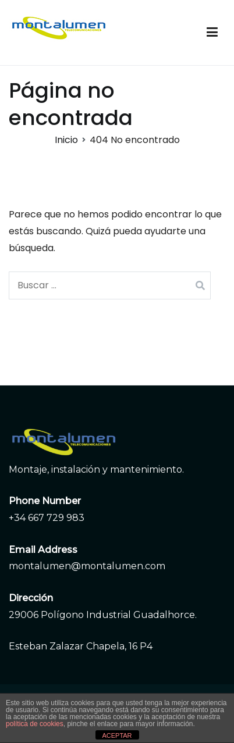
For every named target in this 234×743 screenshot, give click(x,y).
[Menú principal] (212, 32)
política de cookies (34, 724)
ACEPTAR (117, 735)
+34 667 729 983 (46, 517)
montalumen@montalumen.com (87, 565)
